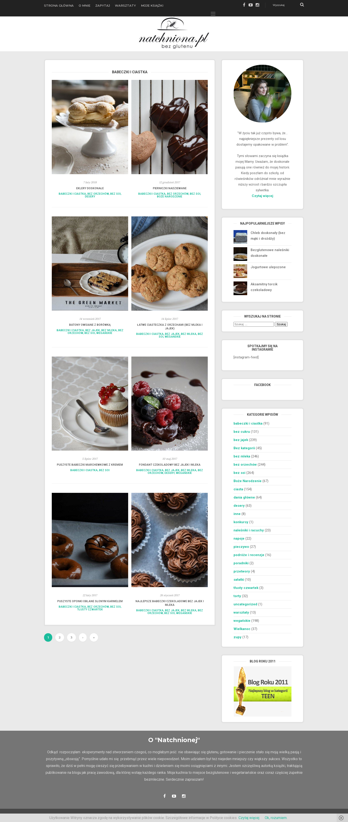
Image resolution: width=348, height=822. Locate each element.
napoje (239, 538)
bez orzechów (98, 193)
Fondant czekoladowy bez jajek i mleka (169, 464)
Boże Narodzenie (169, 196)
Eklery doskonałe (90, 188)
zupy (238, 637)
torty (237, 596)
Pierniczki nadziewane (170, 188)
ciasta (238, 489)
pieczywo (241, 547)
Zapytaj (102, 5)
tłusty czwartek (90, 609)
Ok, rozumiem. (276, 818)
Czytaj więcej (262, 196)
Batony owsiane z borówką (90, 324)
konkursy (241, 522)
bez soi (115, 193)
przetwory (242, 571)
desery (90, 196)
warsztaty (241, 612)
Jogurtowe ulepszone (268, 267)
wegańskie (104, 333)
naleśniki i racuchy (249, 530)
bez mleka (109, 330)
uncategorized (245, 604)
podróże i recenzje (249, 555)
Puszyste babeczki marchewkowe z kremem (90, 464)
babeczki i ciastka (72, 193)
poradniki (241, 563)
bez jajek (92, 330)
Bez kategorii (244, 448)
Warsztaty (125, 5)
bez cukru (242, 432)
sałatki (239, 580)
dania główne (244, 497)
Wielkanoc (242, 629)
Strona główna (59, 5)
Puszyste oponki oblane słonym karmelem (90, 601)
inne (237, 514)
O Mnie (84, 5)
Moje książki (152, 5)
